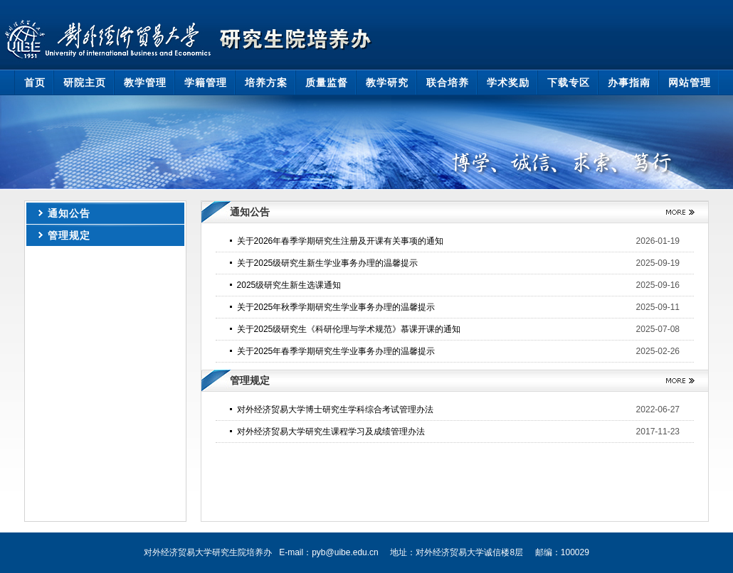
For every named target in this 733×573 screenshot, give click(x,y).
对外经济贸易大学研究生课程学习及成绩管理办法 (331, 432)
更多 (675, 212)
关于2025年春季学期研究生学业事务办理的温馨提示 (336, 351)
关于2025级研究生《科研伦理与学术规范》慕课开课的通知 (349, 329)
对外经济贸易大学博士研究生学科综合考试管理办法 (335, 409)
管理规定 (69, 235)
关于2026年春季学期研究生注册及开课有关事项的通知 (340, 241)
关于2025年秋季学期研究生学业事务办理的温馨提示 (336, 307)
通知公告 (69, 213)
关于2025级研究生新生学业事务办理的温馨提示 (327, 263)
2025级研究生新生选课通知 (289, 285)
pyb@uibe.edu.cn (345, 552)
